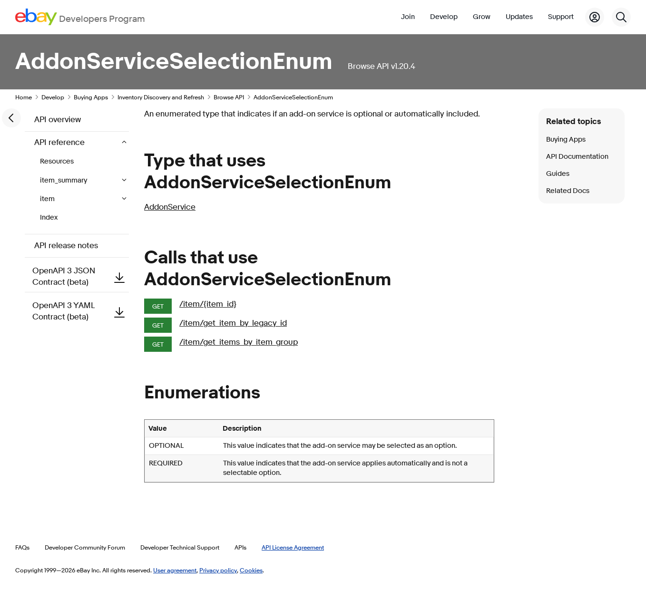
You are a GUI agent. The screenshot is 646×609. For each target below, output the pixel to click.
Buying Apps (91, 97)
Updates (519, 16)
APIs (240, 547)
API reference (60, 142)
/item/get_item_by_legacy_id (233, 323)
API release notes (66, 246)
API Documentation (577, 156)
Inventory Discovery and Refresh (160, 97)
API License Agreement (293, 547)
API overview (57, 120)
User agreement (174, 570)
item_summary (64, 180)
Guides (557, 173)
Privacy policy (218, 570)
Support (561, 16)
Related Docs (567, 190)
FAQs (22, 547)
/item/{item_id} (207, 304)
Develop (444, 16)
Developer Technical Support (179, 547)
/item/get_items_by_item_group (238, 342)
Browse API (229, 97)
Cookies (251, 570)
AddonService (170, 207)
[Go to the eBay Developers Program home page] (80, 17)
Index (49, 217)
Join (408, 16)
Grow (481, 16)
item (48, 198)
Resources (57, 161)
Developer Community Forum (85, 547)
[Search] (621, 17)
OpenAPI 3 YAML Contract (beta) (80, 311)
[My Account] (594, 17)
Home (23, 97)
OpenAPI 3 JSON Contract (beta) (80, 276)
